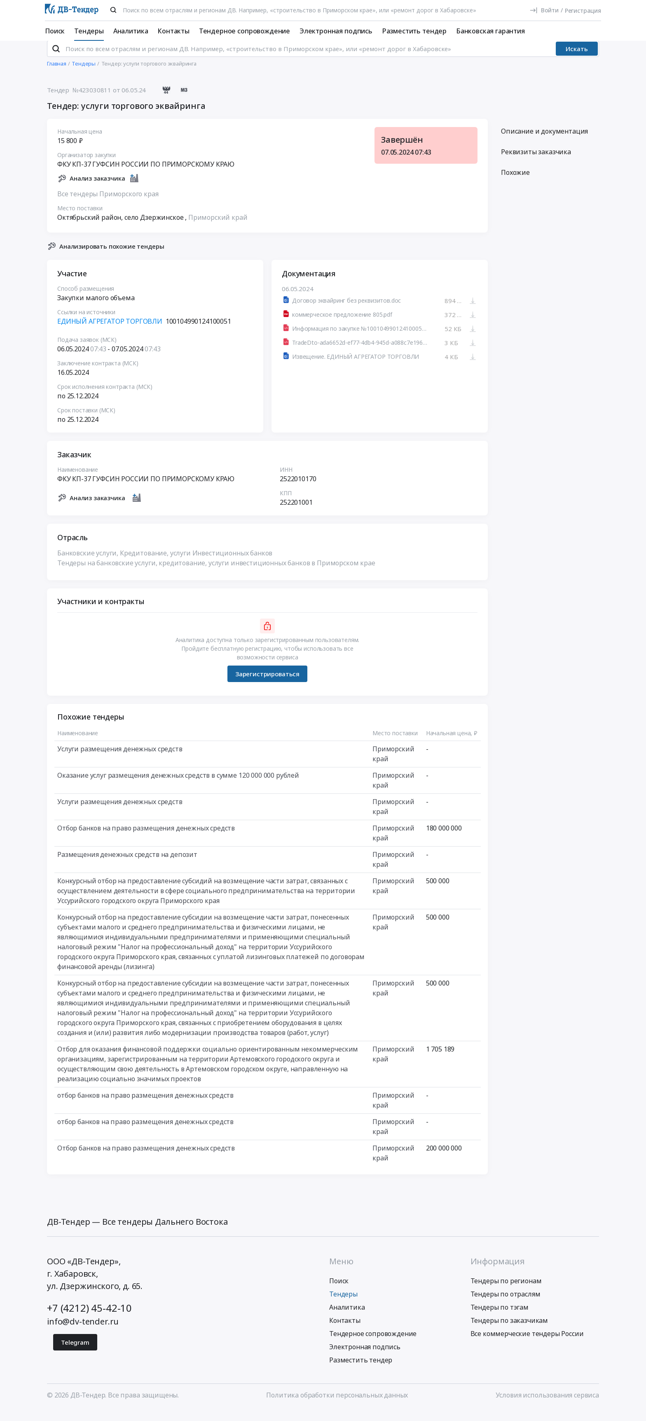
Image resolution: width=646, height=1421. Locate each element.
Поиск (55, 30)
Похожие (515, 183)
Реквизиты (536, 162)
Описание (544, 142)
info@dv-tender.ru (83, 1332)
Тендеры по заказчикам (509, 1331)
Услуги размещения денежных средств (120, 760)
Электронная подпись (336, 30)
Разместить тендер (414, 30)
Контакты (173, 30)
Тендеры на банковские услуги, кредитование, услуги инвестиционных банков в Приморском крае (216, 574)
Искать (577, 60)
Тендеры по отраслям (505, 1304)
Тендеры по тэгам (499, 1317)
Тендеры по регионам (506, 1291)
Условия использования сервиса (547, 1405)
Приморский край (218, 228)
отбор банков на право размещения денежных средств (145, 1106)
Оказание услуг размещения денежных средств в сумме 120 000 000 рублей (178, 786)
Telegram (75, 1353)
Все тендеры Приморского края (108, 204)
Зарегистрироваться (267, 684)
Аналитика (130, 30)
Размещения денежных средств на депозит (127, 865)
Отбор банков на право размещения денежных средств (146, 839)
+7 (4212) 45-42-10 (89, 1318)
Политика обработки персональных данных (337, 1405)
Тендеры (89, 30)
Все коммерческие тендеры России (527, 1344)
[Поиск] (113, 10)
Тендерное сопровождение (244, 30)
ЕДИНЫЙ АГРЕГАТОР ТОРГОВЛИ (109, 332)
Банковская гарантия (490, 30)
